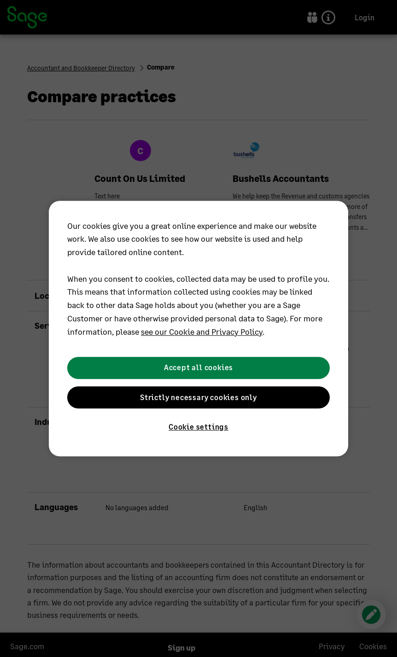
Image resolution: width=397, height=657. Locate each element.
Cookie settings (198, 426)
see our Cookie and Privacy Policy (202, 331)
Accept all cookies (198, 367)
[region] (198, 329)
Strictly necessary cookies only (198, 397)
